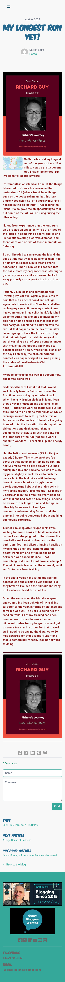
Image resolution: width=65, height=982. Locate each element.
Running (33, 825)
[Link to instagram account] (45, 940)
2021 (5, 825)
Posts (33, 54)
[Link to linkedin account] (30, 940)
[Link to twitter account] (25, 940)
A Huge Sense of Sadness (17, 840)
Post (57, 806)
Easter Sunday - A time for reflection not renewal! (30, 855)
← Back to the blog (14, 864)
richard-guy (18, 825)
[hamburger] (8, 6)
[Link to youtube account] (40, 940)
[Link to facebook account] (20, 940)
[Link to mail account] (35, 940)
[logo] (37, 6)
